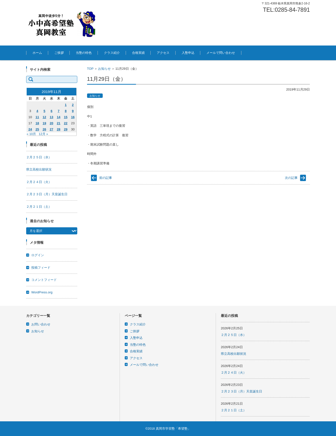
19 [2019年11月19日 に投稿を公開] (44, 123)
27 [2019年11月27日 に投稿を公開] (51, 129)
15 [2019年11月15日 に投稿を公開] (65, 117)
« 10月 (31, 134)
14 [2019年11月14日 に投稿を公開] (58, 117)
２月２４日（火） (39, 182)
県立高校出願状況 (39, 169)
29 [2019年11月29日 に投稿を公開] (65, 129)
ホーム (37, 53)
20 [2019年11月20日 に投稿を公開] (51, 123)
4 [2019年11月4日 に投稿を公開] (37, 111)
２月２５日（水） (39, 157)
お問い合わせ (40, 324)
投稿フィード (40, 267)
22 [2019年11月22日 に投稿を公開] (65, 123)
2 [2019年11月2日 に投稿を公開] (73, 105)
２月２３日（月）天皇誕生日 (46, 194)
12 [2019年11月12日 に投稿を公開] (44, 117)
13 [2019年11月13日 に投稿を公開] (51, 117)
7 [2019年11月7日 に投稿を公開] (58, 111)
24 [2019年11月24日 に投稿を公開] (30, 129)
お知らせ (104, 68)
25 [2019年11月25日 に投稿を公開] (37, 129)
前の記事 (105, 178)
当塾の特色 (84, 53)
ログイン (37, 255)
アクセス (163, 53)
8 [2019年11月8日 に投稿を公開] (66, 111)
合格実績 (138, 53)
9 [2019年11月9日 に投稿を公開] (73, 111)
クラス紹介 (112, 53)
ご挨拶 (59, 53)
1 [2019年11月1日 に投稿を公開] (66, 105)
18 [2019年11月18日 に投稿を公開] (37, 123)
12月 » (43, 134)
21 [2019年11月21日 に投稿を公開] (58, 123)
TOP (90, 68)
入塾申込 (188, 53)
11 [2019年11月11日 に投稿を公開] (37, 117)
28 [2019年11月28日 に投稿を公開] (58, 129)
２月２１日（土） (39, 206)
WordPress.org (41, 292)
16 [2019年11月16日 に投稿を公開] (72, 117)
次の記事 (291, 178)
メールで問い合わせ (220, 53)
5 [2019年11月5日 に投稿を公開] (44, 111)
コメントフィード (44, 280)
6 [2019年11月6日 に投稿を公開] (51, 111)
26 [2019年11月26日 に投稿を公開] (44, 129)
